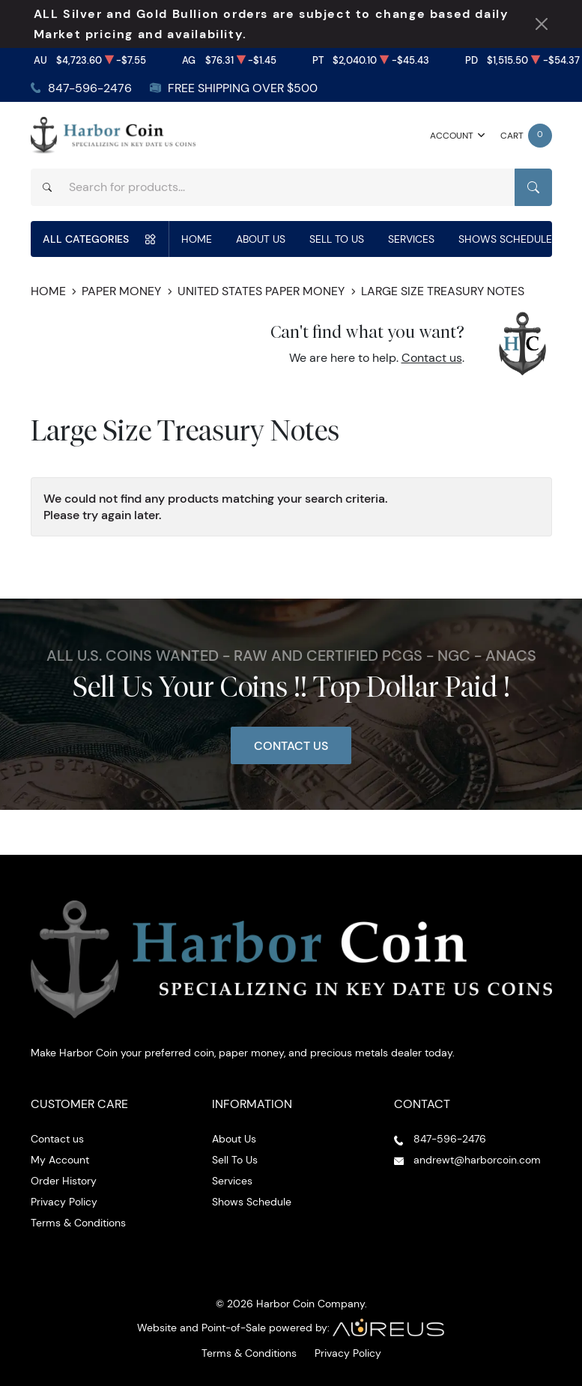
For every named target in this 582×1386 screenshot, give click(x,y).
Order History (64, 1180)
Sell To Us (336, 239)
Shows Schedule (505, 239)
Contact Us (291, 745)
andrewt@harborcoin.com (477, 1159)
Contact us (431, 358)
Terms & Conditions (78, 1222)
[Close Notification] (541, 24)
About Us (260, 239)
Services (411, 239)
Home (196, 239)
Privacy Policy (64, 1201)
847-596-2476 (90, 88)
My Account (60, 1159)
